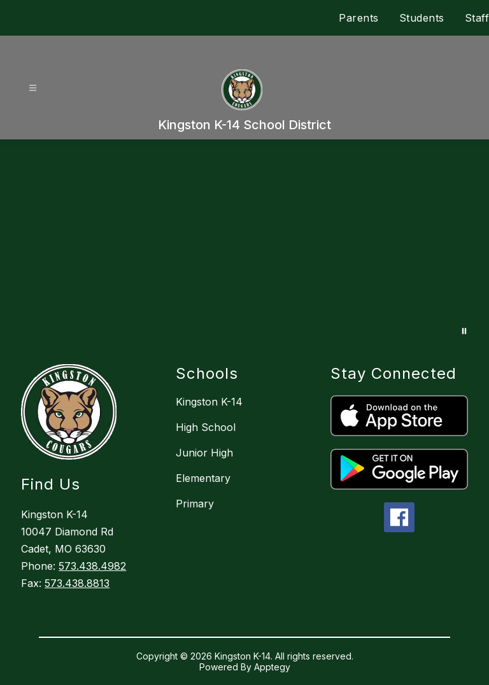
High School (206, 427)
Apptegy (272, 666)
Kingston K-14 (209, 401)
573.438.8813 (77, 583)
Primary (195, 503)
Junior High (204, 452)
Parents (359, 17)
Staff (477, 17)
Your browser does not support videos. (244, 244)
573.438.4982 (92, 566)
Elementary (203, 478)
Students (421, 17)
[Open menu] (32, 88)
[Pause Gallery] (464, 331)
